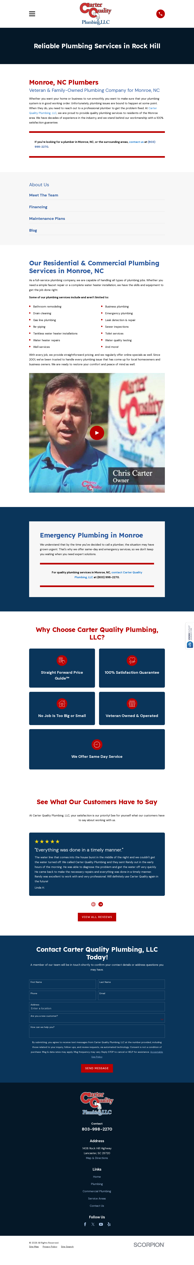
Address (35, 1004)
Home (97, 1176)
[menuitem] (97, 196)
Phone (34, 993)
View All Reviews (97, 917)
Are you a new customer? (44, 1016)
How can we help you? (43, 1027)
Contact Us (97, 1206)
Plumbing (97, 1184)
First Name (36, 982)
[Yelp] (109, 1224)
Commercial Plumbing (97, 1191)
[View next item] (100, 904)
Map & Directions (97, 1158)
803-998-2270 (97, 1129)
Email (102, 993)
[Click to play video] (97, 433)
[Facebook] (85, 1224)
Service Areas (97, 1198)
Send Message (97, 1068)
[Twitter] (93, 1224)
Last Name (105, 982)
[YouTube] (101, 1224)
